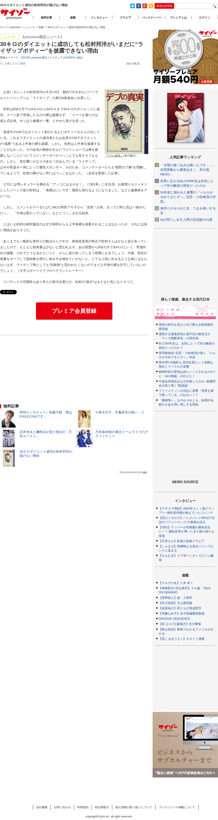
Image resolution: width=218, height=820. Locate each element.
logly (144, 472)
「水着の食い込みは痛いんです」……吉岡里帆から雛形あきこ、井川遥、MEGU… (188, 169)
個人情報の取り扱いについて (133, 807)
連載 (73, 17)
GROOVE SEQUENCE (174, 618)
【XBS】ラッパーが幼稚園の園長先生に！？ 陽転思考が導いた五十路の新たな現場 (187, 531)
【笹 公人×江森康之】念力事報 (180, 624)
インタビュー (99, 17)
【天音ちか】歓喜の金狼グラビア (181, 541)
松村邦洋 (70, 57)
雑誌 (79, 57)
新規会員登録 (164, 5)
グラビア (125, 17)
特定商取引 (102, 807)
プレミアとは (178, 17)
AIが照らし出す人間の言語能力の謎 (186, 219)
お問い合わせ (62, 807)
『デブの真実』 (114, 156)
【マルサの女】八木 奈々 (176, 583)
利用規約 (83, 807)
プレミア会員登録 (74, 311)
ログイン (204, 17)
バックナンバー (152, 17)
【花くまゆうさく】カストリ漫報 (181, 638)
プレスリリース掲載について (176, 807)
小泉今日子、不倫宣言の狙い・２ (119, 412)
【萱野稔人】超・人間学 (175, 597)
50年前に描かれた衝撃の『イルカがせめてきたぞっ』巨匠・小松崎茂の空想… (188, 196)
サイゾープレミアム (15, 14)
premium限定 (39, 57)
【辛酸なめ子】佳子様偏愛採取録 (181, 613)
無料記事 (46, 17)
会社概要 (42, 807)
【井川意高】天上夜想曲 (175, 603)
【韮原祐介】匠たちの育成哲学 (180, 608)
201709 (25, 57)
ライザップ (55, 57)
